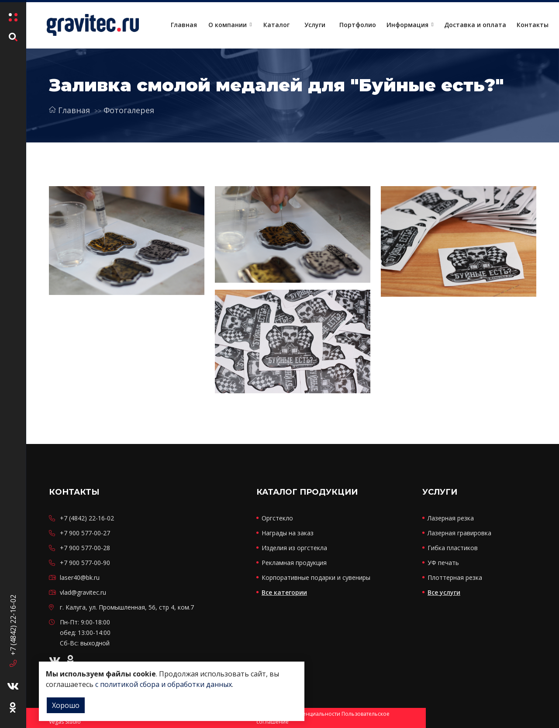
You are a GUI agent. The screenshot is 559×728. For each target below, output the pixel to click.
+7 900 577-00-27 (85, 533)
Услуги (314, 25)
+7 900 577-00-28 (85, 548)
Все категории (284, 592)
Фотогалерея (129, 110)
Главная (184, 25)
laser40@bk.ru (80, 577)
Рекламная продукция (294, 562)
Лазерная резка (451, 518)
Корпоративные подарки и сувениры (316, 577)
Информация (407, 25)
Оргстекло (277, 518)
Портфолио (357, 25)
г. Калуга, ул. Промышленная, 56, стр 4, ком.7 (127, 607)
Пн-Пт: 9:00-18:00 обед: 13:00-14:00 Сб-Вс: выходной (85, 632)
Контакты (533, 25)
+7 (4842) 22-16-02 (13, 627)
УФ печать (443, 562)
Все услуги (444, 592)
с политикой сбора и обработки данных (163, 684)
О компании (227, 25)
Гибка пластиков (453, 548)
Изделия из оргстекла (294, 548)
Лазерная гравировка (459, 533)
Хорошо (65, 705)
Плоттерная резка (455, 577)
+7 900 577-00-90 (85, 562)
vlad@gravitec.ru (83, 592)
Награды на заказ (288, 533)
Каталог (276, 25)
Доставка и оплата (475, 25)
